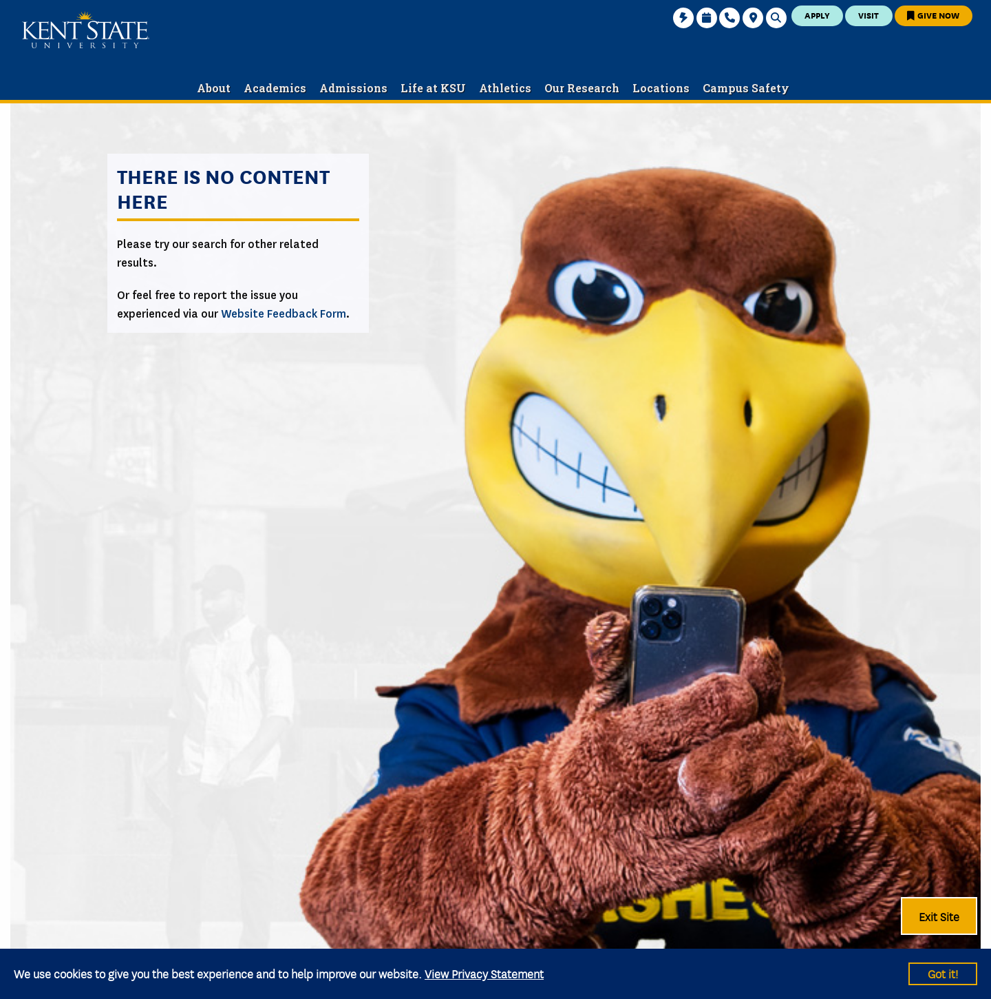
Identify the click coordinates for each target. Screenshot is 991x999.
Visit (868, 15)
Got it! (943, 973)
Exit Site (939, 916)
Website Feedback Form (283, 314)
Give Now (933, 15)
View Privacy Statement (484, 973)
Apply (817, 15)
